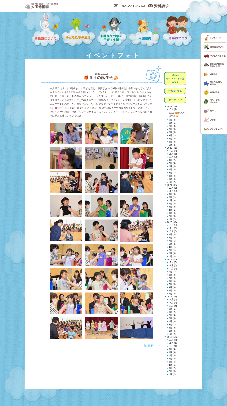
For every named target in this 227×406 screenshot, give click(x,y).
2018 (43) (171, 296)
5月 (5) (172, 132)
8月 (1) (172, 123)
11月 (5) (173, 153)
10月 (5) (173, 157)
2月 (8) (172, 371)
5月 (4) (172, 169)
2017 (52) (171, 337)
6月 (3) (172, 318)
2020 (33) (171, 222)
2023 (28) (171, 106)
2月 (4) (172, 179)
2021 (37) (171, 185)
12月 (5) (173, 225)
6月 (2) (172, 244)
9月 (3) (172, 194)
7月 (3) (172, 126)
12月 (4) (173, 150)
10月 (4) (173, 268)
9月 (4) (172, 234)
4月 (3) (172, 287)
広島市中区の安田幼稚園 (60, 6)
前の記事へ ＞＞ (152, 345)
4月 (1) (172, 135)
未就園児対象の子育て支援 (112, 29)
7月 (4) (172, 163)
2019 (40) (171, 259)
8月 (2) (172, 312)
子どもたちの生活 (78, 29)
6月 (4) (172, 203)
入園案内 (145, 29)
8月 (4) (172, 237)
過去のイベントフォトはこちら (175, 78)
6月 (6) (172, 129)
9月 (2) (172, 119)
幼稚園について (46, 29)
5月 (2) (172, 206)
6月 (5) (172, 281)
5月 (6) (172, 321)
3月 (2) (172, 368)
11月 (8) (173, 191)
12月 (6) (173, 187)
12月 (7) (173, 339)
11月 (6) (173, 302)
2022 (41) (171, 148)
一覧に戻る (175, 90)
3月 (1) (172, 250)
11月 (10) (173, 343)
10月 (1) (173, 109)
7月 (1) (172, 240)
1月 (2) (172, 145)
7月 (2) (172, 278)
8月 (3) (172, 274)
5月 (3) (172, 284)
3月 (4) (172, 138)
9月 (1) (172, 271)
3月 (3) (172, 290)
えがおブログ (178, 29)
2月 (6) (172, 293)
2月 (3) (172, 141)
